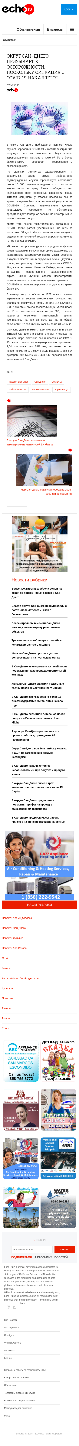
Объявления (28, 29)
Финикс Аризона (12, 1342)
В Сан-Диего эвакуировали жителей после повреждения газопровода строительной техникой (39, 671)
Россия (6, 1018)
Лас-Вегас (9, 1350)
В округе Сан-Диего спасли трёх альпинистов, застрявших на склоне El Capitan (37, 787)
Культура (7, 988)
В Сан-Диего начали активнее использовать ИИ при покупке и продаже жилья (39, 770)
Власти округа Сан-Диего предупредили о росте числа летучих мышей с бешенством (39, 610)
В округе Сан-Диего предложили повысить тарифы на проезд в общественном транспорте (33, 804)
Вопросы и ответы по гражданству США (25, 1370)
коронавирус (61, 389)
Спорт (5, 1028)
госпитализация (40, 389)
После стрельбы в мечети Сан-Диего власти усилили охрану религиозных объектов (36, 627)
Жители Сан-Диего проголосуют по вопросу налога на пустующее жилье (36, 655)
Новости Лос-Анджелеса (17, 917)
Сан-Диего (40, 381)
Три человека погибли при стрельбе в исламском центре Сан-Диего (37, 642)
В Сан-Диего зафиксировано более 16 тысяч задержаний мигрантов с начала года (37, 701)
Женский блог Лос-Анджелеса (20, 978)
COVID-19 (56, 381)
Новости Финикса (12, 938)
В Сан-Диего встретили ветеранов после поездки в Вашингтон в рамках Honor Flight (38, 718)
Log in (68, 9)
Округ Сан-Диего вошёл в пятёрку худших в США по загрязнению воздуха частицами (39, 753)
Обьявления (10, 1385)
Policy (7, 1415)
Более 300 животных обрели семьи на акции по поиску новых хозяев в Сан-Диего (37, 593)
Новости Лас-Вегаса (14, 948)
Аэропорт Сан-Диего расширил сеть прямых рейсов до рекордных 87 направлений (35, 735)
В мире (6, 968)
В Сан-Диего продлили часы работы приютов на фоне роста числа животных (38, 819)
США (5, 958)
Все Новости (10, 1320)
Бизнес (8, 1358)
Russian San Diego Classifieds (19, 1400)
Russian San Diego (18, 381)
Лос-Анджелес (11, 1327)
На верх (41, 1240)
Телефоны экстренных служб (19, 1393)
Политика (8, 998)
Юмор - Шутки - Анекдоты (17, 1377)
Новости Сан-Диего (14, 928)
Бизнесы (55, 29)
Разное (6, 1008)
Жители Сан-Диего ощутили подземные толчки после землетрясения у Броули (38, 685)
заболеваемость (17, 389)
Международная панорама (18, 1408)
